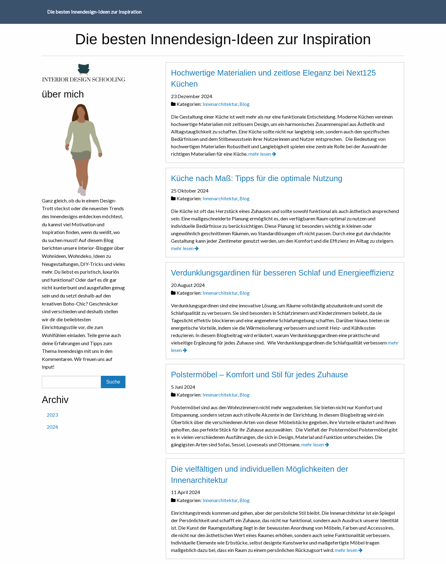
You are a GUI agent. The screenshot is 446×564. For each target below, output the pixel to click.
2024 (52, 427)
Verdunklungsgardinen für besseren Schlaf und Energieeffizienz (282, 272)
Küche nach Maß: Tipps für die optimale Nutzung (256, 178)
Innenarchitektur (220, 104)
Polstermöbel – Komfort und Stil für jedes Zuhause (259, 374)
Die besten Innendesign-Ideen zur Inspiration (94, 12)
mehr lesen (262, 154)
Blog (244, 104)
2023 (52, 415)
